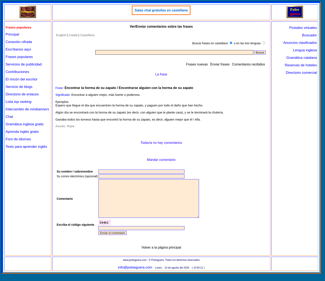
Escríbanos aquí (18, 49)
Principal (12, 34)
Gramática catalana (301, 58)
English (61, 35)
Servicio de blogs (19, 87)
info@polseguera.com (135, 275)
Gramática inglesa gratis (25, 124)
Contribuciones (17, 72)
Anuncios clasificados (300, 43)
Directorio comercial (301, 73)
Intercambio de (27, 109)
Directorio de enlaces (22, 94)
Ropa (70, 126)
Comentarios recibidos (248, 64)
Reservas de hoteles (301, 65)
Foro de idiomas (18, 139)
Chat (9, 117)
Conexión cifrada (19, 42)
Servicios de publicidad (24, 64)
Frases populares (19, 57)
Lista (19, 102)
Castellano (87, 35)
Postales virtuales (303, 28)
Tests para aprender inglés (26, 147)
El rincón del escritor (22, 79)
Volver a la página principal (161, 255)
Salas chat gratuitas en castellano (161, 10)
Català (73, 35)
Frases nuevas (197, 64)
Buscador (309, 35)
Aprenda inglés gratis (22, 132)
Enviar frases (219, 64)
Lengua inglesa (305, 50)
